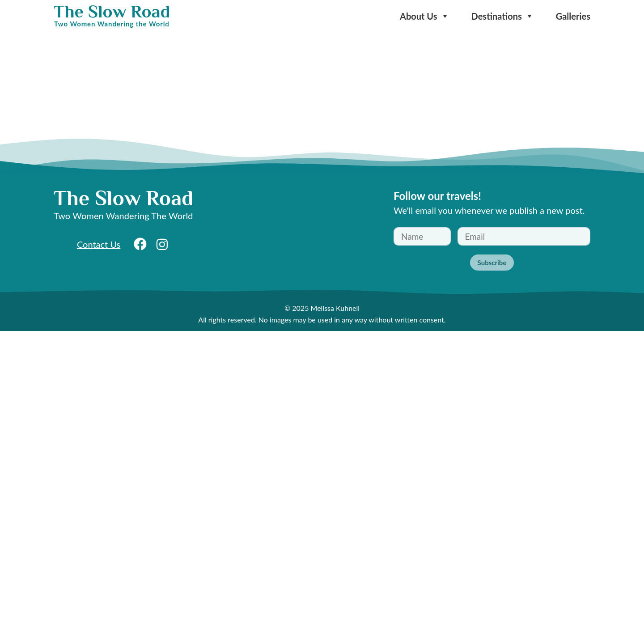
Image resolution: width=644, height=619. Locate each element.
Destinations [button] (502, 16)
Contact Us (98, 244)
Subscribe (492, 263)
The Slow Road (112, 11)
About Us (424, 16)
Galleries (573, 16)
